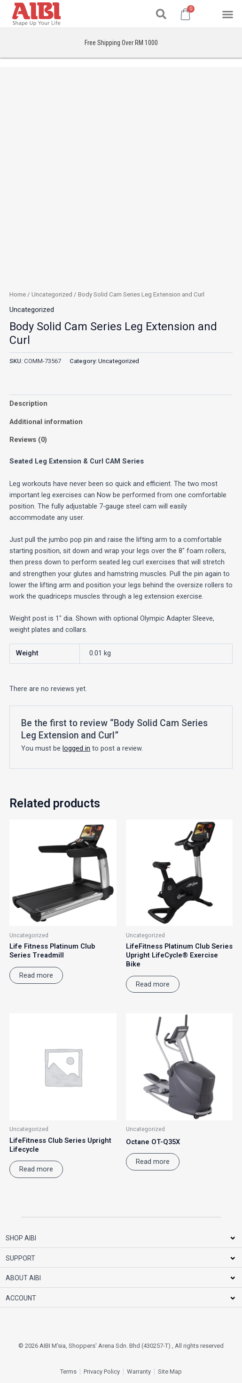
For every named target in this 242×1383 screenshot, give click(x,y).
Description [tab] (28, 403)
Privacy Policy (102, 1371)
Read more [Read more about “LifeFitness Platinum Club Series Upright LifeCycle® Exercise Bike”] (153, 984)
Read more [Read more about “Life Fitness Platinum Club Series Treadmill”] (36, 975)
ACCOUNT (21, 1298)
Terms (68, 1371)
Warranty (139, 1371)
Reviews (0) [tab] (28, 439)
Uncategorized (51, 294)
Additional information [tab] (46, 422)
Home (17, 294)
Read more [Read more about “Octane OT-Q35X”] (153, 1161)
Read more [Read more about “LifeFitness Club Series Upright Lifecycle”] (36, 1169)
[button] (161, 14)
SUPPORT (20, 1258)
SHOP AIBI (21, 1238)
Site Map (170, 1371)
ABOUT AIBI (23, 1278)
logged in (76, 748)
